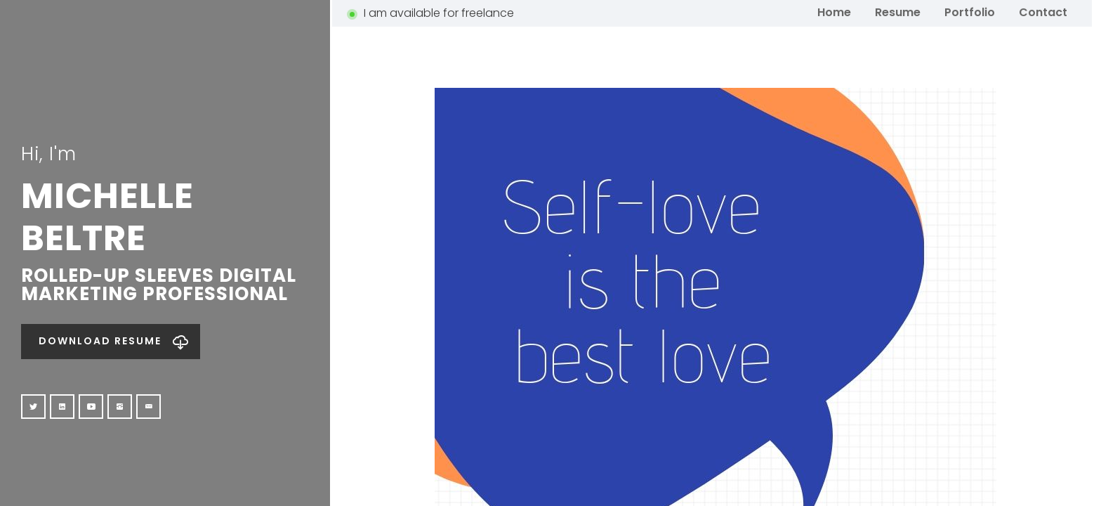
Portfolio (969, 12)
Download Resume (100, 341)
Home (834, 12)
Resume (898, 12)
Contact (1043, 12)
